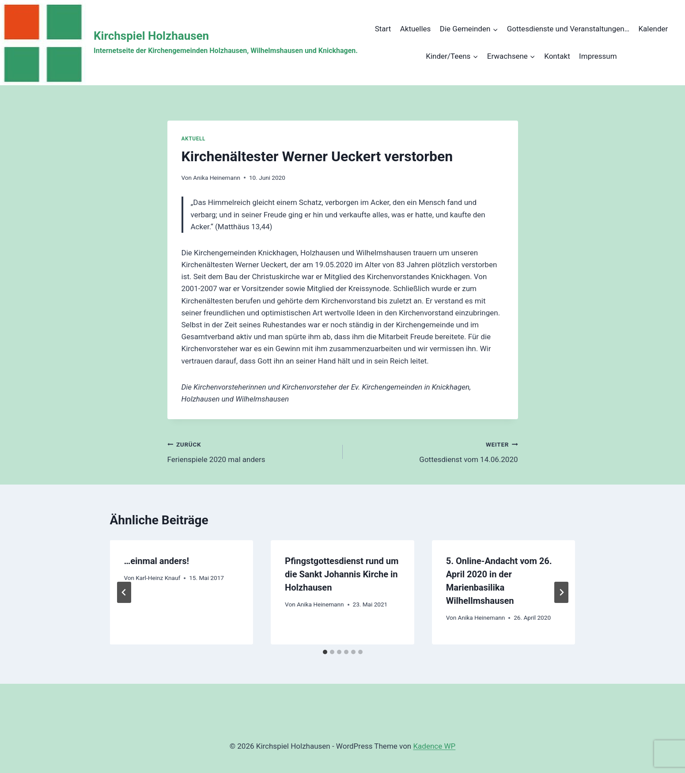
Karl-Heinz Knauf (158, 577)
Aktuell (193, 139)
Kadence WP (434, 746)
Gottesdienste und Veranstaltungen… (568, 28)
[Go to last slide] (124, 592)
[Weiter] (561, 592)
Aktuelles (415, 28)
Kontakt (557, 56)
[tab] (325, 652)
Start (383, 28)
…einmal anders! (156, 561)
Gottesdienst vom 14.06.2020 (434, 451)
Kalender (653, 28)
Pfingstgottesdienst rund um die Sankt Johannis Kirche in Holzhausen (341, 574)
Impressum (598, 56)
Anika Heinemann (216, 177)
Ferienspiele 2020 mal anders (251, 451)
